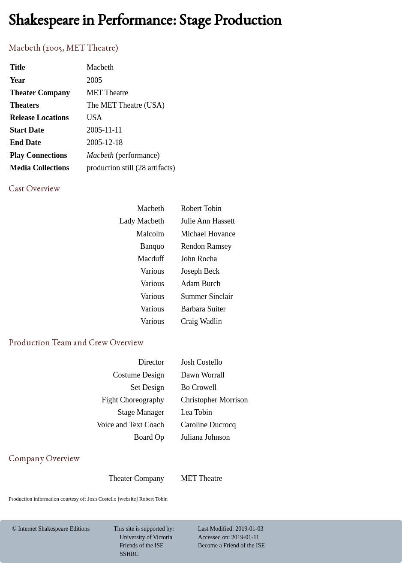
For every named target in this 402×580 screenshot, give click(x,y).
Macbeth (150, 208)
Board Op (149, 437)
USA (94, 117)
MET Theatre (201, 478)
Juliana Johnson (205, 437)
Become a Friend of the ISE (231, 545)
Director (151, 362)
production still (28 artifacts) (131, 167)
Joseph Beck (200, 271)
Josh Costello (201, 362)
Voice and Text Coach (130, 424)
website (128, 499)
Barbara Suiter (203, 309)
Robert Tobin (201, 208)
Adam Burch (200, 283)
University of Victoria (146, 537)
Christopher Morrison (214, 400)
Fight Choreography (133, 400)
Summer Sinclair (207, 296)
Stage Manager (141, 412)
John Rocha (199, 258)
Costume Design (139, 375)
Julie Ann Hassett (208, 221)
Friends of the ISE (141, 545)
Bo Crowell (199, 387)
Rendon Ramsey (206, 246)
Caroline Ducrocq (208, 424)
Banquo (152, 246)
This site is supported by (143, 529)
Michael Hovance (208, 234)
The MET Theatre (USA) (126, 105)
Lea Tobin (196, 412)
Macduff (151, 258)
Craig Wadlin (201, 321)
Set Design (148, 387)
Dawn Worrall (203, 375)
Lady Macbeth (142, 221)
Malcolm (150, 234)
